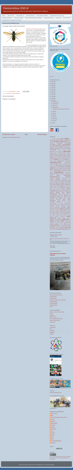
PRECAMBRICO (63, 207)
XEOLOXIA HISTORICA (54, 229)
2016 (52, 100)
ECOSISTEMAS (57, 170)
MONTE (69, 196)
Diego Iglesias (54, 423)
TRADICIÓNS (52, 222)
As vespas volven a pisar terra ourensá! (60, 109)
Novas (3, 15)
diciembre (54, 101)
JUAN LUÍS (53, 429)
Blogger (52, 464)
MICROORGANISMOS (54, 195)
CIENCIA (56, 159)
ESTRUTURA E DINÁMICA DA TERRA (63, 180)
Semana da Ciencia (18, 17)
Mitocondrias (61, 195)
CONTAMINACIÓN (67, 162)
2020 (52, 92)
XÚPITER (68, 229)
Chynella (53, 421)
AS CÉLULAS (61, 148)
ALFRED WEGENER (56, 145)
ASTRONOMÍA (53, 149)
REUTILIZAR (62, 212)
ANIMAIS (61, 147)
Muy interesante (53, 298)
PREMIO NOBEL (53, 208)
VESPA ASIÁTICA (16, 93)
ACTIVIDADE (59, 143)
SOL (50, 215)
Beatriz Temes (54, 413)
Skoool (51, 306)
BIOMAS (51, 154)
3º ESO (54, 138)
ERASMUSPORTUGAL (55, 176)
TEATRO (59, 218)
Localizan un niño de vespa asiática (34, 29)
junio (53, 111)
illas (57, 187)
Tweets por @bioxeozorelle (55, 392)
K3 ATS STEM (66, 17)
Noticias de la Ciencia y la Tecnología (57, 299)
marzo (53, 116)
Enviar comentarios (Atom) (14, 137)
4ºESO (66, 139)
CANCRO (60, 155)
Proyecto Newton (53, 305)
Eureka (51, 313)
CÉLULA (52, 157)
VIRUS (61, 225)
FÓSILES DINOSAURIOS (66, 184)
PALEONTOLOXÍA (67, 204)
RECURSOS (68, 211)
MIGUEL (53, 433)
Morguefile (52, 332)
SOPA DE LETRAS (67, 215)
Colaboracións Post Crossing (57, 15)
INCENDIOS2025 (62, 187)
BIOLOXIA (61, 151)
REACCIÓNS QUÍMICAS (54, 211)
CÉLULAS (69, 157)
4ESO (62, 138)
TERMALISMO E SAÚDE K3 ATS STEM (11, 20)
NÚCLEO (69, 200)
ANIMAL (64, 147)
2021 (52, 91)
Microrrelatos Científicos (42, 15)
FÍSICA (54, 184)
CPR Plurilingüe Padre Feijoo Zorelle (59, 417)
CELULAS (64, 157)
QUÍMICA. (66, 209)
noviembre (54, 103)
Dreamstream (53, 327)
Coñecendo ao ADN (48, 17)
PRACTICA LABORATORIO (55, 207)
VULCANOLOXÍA (63, 226)
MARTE (63, 191)
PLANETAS (63, 205)
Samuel (52, 435)
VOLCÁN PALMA (67, 225)
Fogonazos (52, 315)
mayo (53, 113)
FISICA (51, 184)
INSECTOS (9, 93)
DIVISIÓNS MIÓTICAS (67, 169)
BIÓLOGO (56, 151)
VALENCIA (52, 223)
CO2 (70, 159)
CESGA (55, 158)
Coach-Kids (58, 17)
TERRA (66, 221)
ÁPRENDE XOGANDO (54, 148)
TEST (69, 221)
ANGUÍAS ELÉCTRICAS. (54, 147)
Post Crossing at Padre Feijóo (56, 318)
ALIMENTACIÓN (63, 145)
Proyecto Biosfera (53, 303)
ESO (66, 178)
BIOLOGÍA (52, 151)
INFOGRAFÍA (68, 187)
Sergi (52, 436)
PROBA (57, 208)
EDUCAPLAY (58, 172)
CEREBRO (52, 158)
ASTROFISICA (68, 148)
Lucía (52, 431)
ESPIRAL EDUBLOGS (55, 179)
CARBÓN (64, 155)
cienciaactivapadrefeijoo (56, 440)
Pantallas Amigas (53, 301)
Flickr (51, 329)
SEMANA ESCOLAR (67, 213)
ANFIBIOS (69, 145)
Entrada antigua (42, 134)
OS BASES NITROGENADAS (64, 203)
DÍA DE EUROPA (58, 168)
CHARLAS (59, 158)
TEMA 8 (69, 218)
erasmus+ (58, 175)
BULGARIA (58, 154)
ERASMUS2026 (67, 175)
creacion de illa (52, 165)
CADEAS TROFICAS (63, 154)
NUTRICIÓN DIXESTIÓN (55, 201)
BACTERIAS (64, 149)
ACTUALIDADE (67, 144)
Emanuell (53, 425)
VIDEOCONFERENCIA (55, 225)
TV (55, 222)
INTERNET (68, 188)
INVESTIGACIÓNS (53, 189)
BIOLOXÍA (67, 151)
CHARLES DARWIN (64, 158)
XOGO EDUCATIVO (62, 229)
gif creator (52, 76)
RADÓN (69, 209)
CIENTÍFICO (66, 159)
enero (53, 120)
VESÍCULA (57, 223)
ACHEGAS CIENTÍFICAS (60, 141)
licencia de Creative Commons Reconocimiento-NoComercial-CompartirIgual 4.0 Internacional (60, 458)
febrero (54, 118)
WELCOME (52, 245)
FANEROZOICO (52, 183)
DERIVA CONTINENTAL (54, 166)
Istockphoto (52, 330)
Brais (52, 415)
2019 (52, 94)
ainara (52, 438)
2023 (52, 87)
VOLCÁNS (58, 226)
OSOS (59, 204)
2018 (52, 96)
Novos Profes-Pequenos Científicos (33, 17)
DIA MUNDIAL (54, 169)
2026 (52, 81)
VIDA (70, 223)
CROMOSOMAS (59, 165)
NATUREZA (52, 199)
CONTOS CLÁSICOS (54, 163)
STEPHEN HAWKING (54, 216)
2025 (52, 83)
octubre (54, 105)
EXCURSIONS (68, 182)
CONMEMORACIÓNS (55, 162)
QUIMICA (61, 209)
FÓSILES (58, 184)
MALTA (60, 191)
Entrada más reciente (8, 134)
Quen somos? (11, 15)
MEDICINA (52, 192)
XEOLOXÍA (68, 227)
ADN (51, 145)
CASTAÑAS (69, 155)
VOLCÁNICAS (52, 226)
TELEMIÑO (64, 218)
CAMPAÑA (56, 155)
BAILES (69, 149)
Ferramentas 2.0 (20, 15)
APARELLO (69, 147)
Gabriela (53, 427)
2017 (52, 98)
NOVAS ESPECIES (62, 200)
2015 (52, 122)
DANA (63, 165)
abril (53, 115)
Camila (52, 419)
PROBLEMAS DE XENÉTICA (65, 208)
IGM (55, 187)
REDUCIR (51, 212)
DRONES (51, 170)
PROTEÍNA (57, 209)
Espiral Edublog (53, 296)
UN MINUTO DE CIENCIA (61, 222)
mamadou (53, 442)
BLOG (54, 154)
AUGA (59, 149)
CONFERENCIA (68, 161)
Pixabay (51, 334)
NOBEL (64, 199)
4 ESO (58, 138)
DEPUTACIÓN (68, 165)
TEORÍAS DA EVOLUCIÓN (55, 219)
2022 (52, 89)
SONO (61, 215)
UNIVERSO (68, 222)
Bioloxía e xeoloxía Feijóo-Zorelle (57, 311)
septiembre (54, 107)
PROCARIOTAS (52, 209)
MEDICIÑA (58, 192)
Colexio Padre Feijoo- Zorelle (56, 294)
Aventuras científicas (7, 17)
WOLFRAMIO (52, 227)
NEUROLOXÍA (58, 199)
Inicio (26, 134)
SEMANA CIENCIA (59, 213)
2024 (52, 85)
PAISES (62, 204)
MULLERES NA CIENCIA (56, 197)
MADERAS (57, 191)
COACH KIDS (53, 161)
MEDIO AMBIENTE (66, 192)
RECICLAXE (62, 211)
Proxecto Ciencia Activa (55, 320)
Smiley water (52, 322)
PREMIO (69, 207)
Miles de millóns (53, 317)
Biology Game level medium (56, 234)
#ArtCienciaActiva (30, 15)
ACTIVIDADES (68, 143)
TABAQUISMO (62, 216)
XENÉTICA (62, 227)
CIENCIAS (61, 159)
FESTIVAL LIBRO (67, 183)
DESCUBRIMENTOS (62, 166)
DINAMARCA (60, 169)
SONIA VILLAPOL (55, 215)
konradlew (39, 464)
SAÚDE (66, 212)
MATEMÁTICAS (68, 191)
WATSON (69, 226)
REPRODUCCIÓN (57, 212)
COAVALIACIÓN (60, 161)
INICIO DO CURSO (54, 188)
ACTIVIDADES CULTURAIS (55, 144)
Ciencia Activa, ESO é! (16, 8)
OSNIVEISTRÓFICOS (53, 204)
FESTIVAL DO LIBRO (60, 183)
